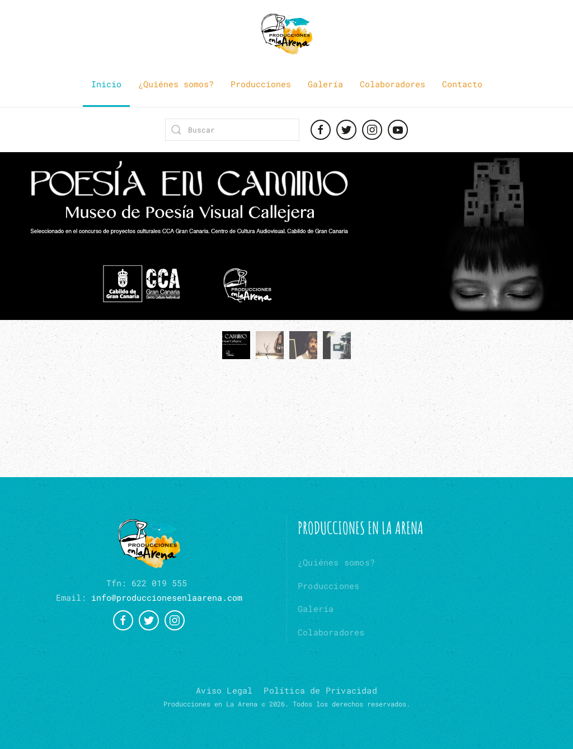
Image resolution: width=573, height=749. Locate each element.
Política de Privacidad (320, 690)
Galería (325, 83)
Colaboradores (392, 83)
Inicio (106, 83)
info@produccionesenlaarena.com (166, 597)
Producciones (261, 83)
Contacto (462, 83)
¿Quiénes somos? (176, 83)
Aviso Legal (224, 690)
